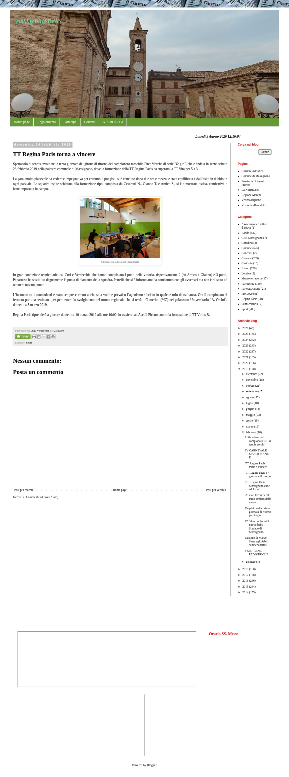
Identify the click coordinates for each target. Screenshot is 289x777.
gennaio (251, 561)
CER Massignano (252, 238)
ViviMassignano (251, 200)
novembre (252, 379)
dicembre (252, 374)
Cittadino (247, 243)
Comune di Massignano (256, 176)
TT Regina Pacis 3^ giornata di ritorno (258, 474)
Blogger (151, 765)
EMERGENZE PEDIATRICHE (256, 552)
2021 (245, 357)
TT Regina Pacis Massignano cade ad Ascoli (257, 485)
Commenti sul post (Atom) (42, 497)
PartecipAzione (251, 288)
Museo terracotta (252, 278)
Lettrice (246, 273)
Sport (29, 342)
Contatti (89, 122)
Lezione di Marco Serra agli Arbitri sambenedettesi (257, 541)
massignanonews (38, 20)
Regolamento (46, 122)
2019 (245, 369)
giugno (250, 409)
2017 (245, 575)
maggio (251, 415)
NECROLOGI (113, 122)
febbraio (251, 432)
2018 (245, 569)
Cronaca (247, 258)
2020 (245, 363)
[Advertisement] (33, 724)
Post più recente (24, 490)
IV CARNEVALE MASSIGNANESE (257, 454)
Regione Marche (252, 195)
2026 (245, 328)
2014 (245, 592)
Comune (247, 248)
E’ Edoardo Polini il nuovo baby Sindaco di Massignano (257, 526)
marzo (250, 426)
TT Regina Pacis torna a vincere (256, 465)
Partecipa (70, 122)
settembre (252, 391)
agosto (250, 397)
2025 (245, 334)
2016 (245, 580)
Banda (245, 233)
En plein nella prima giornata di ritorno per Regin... (258, 512)
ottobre (250, 385)
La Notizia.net (250, 189)
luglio (250, 403)
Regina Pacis (249, 299)
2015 (245, 586)
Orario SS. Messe (223, 634)
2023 (245, 345)
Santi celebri (249, 304)
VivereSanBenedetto (254, 205)
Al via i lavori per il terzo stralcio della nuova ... (258, 498)
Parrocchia (248, 283)
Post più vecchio (216, 490)
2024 (245, 340)
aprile (250, 420)
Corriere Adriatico (253, 171)
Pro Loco (247, 293)
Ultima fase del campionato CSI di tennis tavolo (258, 440)
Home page (22, 122)
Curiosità (247, 263)
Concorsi (247, 253)
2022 (245, 351)
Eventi (245, 268)
